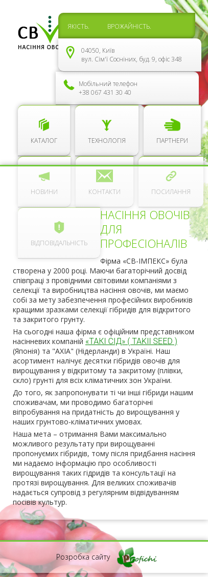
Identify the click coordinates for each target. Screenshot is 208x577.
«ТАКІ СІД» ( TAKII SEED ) (131, 341)
